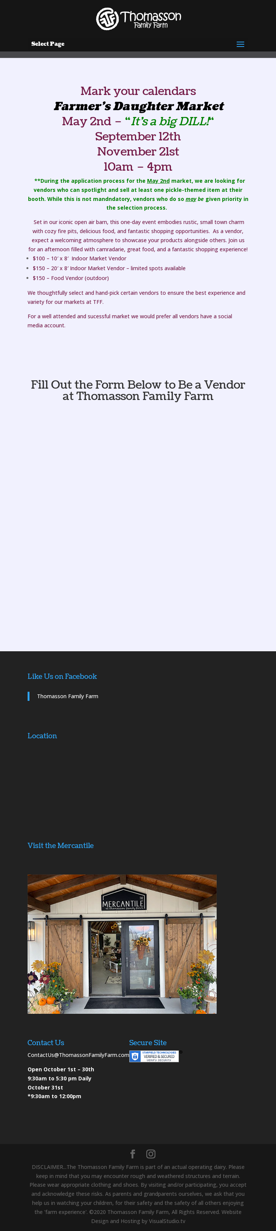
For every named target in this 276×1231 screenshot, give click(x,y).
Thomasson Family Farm (67, 696)
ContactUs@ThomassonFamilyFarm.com (78, 1054)
